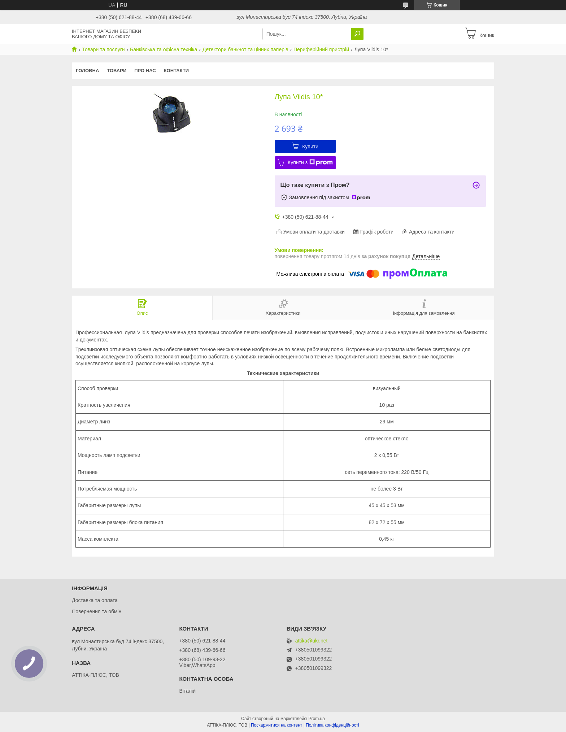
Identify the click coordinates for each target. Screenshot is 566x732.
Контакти (176, 70)
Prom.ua (317, 718)
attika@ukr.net (311, 641)
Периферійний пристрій (321, 49)
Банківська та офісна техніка (163, 49)
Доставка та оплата (95, 600)
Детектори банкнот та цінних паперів (245, 49)
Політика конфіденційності (332, 725)
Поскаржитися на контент (276, 725)
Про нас (145, 70)
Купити (310, 146)
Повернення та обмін (96, 611)
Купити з (310, 162)
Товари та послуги (103, 49)
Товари (116, 70)
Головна (87, 70)
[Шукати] (357, 34)
